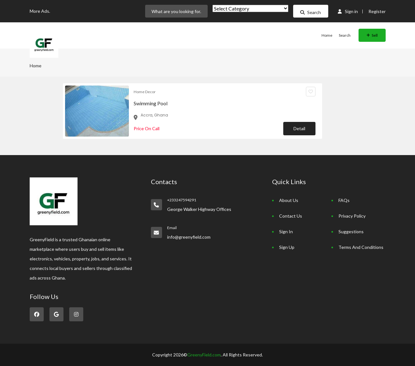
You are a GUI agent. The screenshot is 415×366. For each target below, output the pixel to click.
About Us (288, 200)
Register (377, 11)
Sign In (286, 231)
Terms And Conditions (360, 247)
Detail (299, 128)
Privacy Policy (352, 216)
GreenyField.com (204, 354)
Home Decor (145, 91)
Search (310, 12)
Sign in (348, 11)
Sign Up (286, 247)
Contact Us (290, 216)
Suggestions (351, 231)
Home (327, 35)
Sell (372, 35)
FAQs (344, 200)
